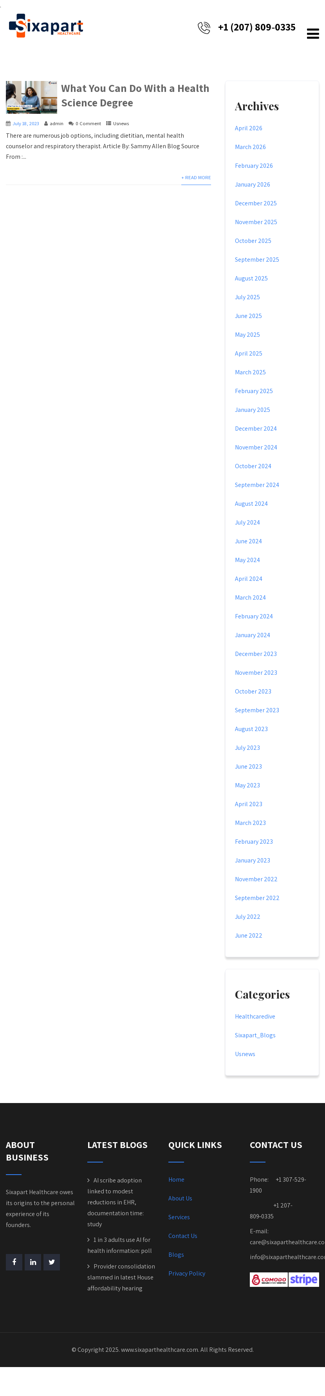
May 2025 (247, 336)
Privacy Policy (186, 1274)
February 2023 (254, 843)
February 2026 (254, 167)
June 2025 (248, 317)
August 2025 (251, 279)
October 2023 (253, 692)
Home (176, 1181)
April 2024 (248, 580)
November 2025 (256, 223)
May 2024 (247, 561)
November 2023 (256, 674)
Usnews (121, 124)
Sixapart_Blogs (255, 1036)
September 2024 (257, 486)
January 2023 (252, 861)
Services (179, 1218)
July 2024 (247, 523)
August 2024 (251, 505)
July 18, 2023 (26, 124)
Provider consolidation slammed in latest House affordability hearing (121, 1278)
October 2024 (253, 467)
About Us (180, 1199)
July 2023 (247, 749)
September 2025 (257, 261)
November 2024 (256, 448)
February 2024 (254, 617)
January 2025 (252, 411)
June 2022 (248, 936)
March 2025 (250, 373)
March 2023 (250, 824)
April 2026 (248, 129)
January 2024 (252, 636)
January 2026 (252, 185)
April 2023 (248, 805)
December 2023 (256, 655)
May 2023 (247, 786)
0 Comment (88, 124)
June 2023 (248, 768)
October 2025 (253, 242)
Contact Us (182, 1237)
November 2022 (256, 880)
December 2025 (256, 204)
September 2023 (257, 711)
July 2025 (247, 298)
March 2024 (250, 599)
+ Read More (196, 178)
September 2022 (257, 899)
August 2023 (251, 730)
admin (56, 124)
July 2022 (247, 918)
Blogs (176, 1256)
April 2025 (248, 354)
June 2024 (248, 542)
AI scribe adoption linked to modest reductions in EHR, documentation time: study (115, 1203)
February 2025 (254, 392)
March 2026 (250, 148)
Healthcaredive (255, 1017)
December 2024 (256, 430)
